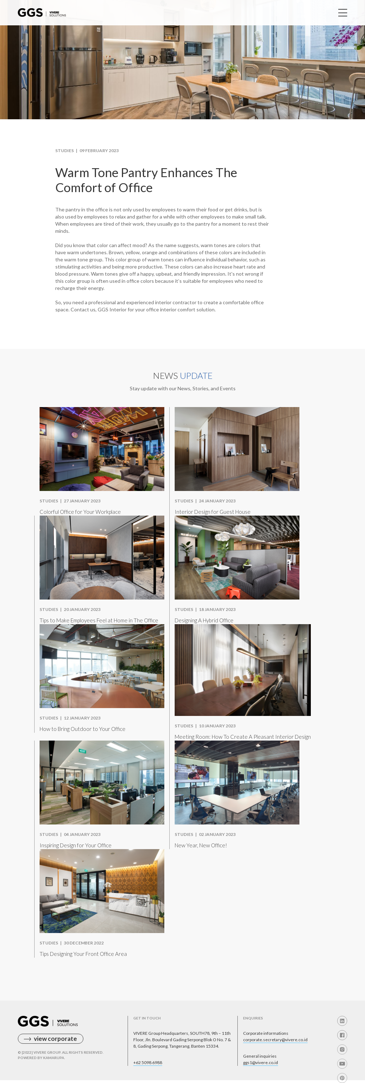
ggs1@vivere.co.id (260, 1062)
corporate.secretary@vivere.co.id (275, 1039)
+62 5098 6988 (147, 1062)
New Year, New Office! (201, 845)
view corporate (55, 1038)
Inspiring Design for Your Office (76, 845)
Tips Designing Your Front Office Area (83, 954)
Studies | (67, 150)
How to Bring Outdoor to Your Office (82, 729)
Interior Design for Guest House (213, 511)
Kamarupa (53, 1058)
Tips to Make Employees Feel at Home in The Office (99, 620)
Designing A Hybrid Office (204, 620)
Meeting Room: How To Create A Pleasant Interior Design (243, 736)
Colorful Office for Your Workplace (80, 511)
